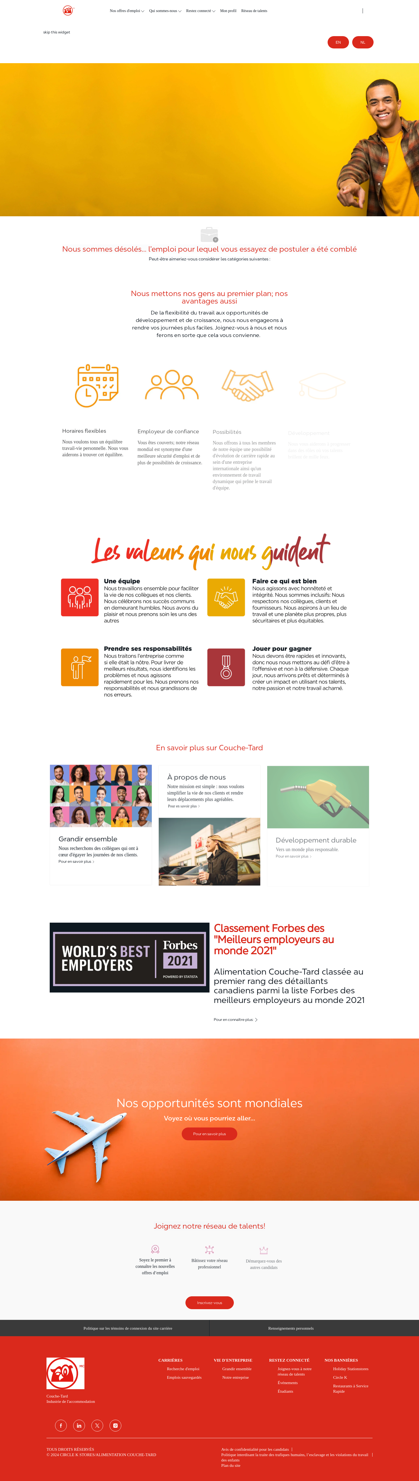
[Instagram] (115, 1425)
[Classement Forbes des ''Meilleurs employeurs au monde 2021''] (209, 973)
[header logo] (66, 10)
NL (362, 42)
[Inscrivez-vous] (209, 1302)
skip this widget (56, 32)
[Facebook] (61, 1425)
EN (338, 42)
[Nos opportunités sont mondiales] (209, 1120)
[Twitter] (97, 1425)
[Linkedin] (79, 1425)
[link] (98, 1373)
